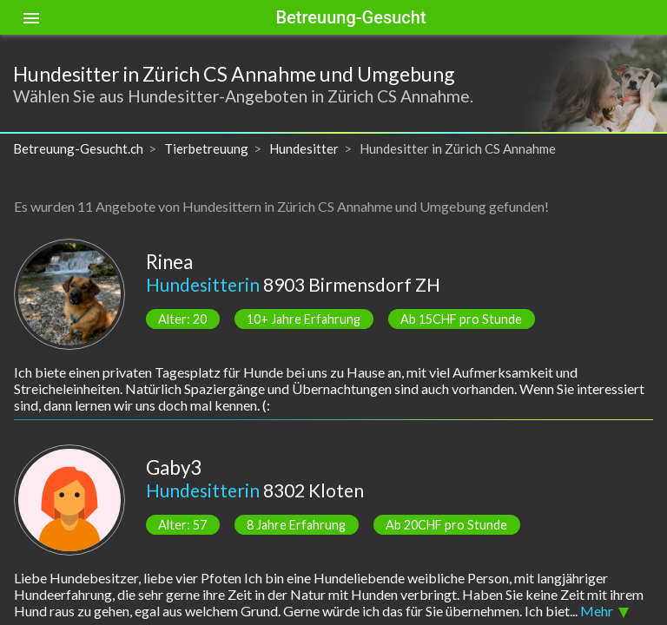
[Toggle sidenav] (31, 17)
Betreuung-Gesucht (350, 17)
